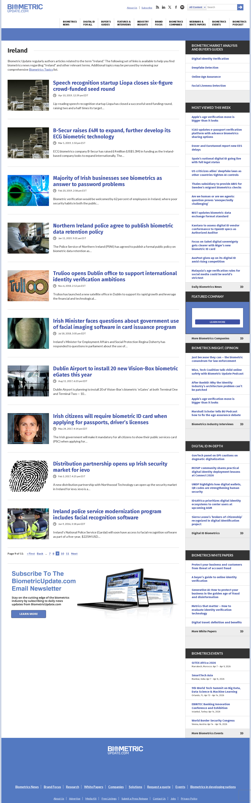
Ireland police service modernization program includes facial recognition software (107, 514)
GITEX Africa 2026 (217, 664)
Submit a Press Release (135, 798)
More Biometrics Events (207, 733)
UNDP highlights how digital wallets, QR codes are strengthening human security (216, 488)
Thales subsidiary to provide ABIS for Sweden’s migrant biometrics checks (217, 185)
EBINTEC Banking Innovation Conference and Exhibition (217, 707)
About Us (132, 7)
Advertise (74, 798)
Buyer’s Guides (106, 23)
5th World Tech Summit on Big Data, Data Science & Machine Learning (217, 691)
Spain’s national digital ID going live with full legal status (216, 160)
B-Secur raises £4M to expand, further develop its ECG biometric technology (112, 133)
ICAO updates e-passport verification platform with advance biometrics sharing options (217, 133)
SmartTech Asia (217, 677)
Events (180, 787)
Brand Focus (159, 23)
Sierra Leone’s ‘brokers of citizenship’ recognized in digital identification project (217, 520)
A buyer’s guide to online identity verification (214, 579)
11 (67, 553)
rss (157, 7)
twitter (170, 7)
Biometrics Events (219, 23)
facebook (176, 7)
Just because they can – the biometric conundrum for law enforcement (217, 359)
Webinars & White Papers (197, 23)
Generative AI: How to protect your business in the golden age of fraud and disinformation (216, 593)
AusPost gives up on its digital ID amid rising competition (214, 259)
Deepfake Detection (205, 67)
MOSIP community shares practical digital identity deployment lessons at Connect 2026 (216, 471)
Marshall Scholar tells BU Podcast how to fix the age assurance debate (216, 413)
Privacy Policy (189, 798)
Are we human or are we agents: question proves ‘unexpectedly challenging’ (213, 200)
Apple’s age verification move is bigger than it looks (213, 118)
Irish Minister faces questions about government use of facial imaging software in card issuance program (116, 324)
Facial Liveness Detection (209, 86)
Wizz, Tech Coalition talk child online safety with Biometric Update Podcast (217, 371)
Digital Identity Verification (210, 59)
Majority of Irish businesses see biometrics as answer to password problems (107, 181)
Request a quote (158, 787)
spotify (182, 7)
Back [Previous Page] (40, 553)
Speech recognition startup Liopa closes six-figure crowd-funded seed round (113, 86)
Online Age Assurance (206, 77)
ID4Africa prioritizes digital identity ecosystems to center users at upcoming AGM (216, 504)
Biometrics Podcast (240, 23)
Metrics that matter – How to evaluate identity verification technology (212, 609)
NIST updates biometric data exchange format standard (211, 214)
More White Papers (204, 631)
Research (72, 787)
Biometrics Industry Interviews (212, 424)
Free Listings (109, 798)
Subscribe (147, 7)
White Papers (93, 787)
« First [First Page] (31, 553)
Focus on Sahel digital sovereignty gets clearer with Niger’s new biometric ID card (215, 245)
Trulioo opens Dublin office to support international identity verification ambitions (115, 276)
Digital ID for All (89, 23)
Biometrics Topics (41, 69)
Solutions (135, 787)
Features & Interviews (124, 23)
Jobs (173, 798)
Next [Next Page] (74, 553)
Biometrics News (70, 23)
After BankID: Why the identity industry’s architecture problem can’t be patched (217, 386)
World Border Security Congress (217, 722)
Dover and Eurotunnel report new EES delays (217, 147)
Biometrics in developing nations (213, 787)
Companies (116, 787)
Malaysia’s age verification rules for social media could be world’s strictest (216, 274)
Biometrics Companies (176, 23)
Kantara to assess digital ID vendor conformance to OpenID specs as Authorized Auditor (215, 229)
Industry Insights (143, 23)
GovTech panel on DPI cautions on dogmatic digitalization (215, 457)
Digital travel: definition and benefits (217, 622)
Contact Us (159, 798)
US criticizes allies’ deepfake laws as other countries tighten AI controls (216, 173)
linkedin (163, 7)
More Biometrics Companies (210, 338)
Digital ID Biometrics (206, 533)
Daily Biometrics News (207, 287)
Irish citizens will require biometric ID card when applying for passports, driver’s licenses (110, 419)
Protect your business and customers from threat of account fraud (217, 566)
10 (62, 553)
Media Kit (91, 798)
